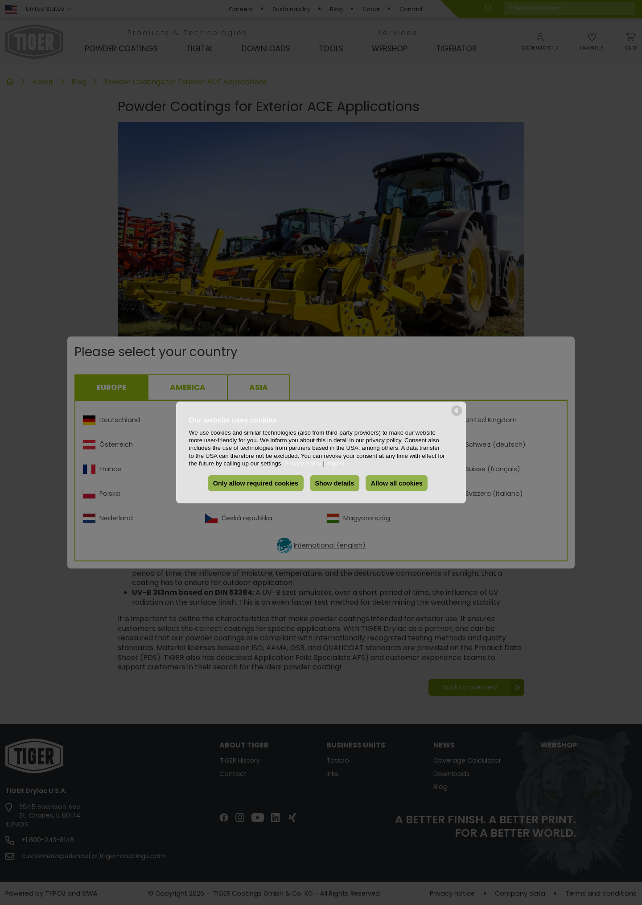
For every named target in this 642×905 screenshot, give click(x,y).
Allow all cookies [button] (397, 483)
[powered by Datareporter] (457, 415)
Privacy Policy (302, 463)
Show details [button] (334, 483)
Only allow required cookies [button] (255, 483)
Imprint (335, 463)
